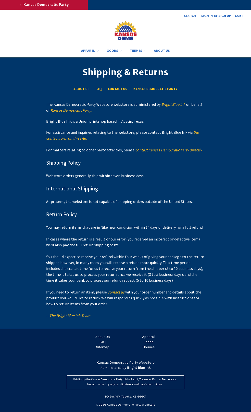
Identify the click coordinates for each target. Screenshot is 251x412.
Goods (114, 50)
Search (190, 15)
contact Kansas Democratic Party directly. (168, 149)
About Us (162, 50)
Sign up (224, 15)
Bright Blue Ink (173, 104)
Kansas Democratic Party (155, 89)
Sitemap (102, 347)
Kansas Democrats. (164, 379)
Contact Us (117, 89)
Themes (138, 50)
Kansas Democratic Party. (71, 110)
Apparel (90, 50)
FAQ (99, 89)
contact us (116, 292)
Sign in (207, 15)
